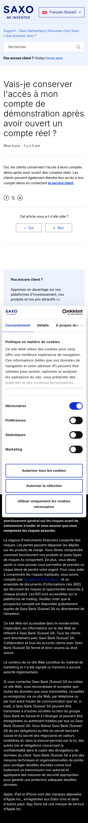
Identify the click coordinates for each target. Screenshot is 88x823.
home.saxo (54, 58)
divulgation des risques (41, 579)
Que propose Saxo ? (21, 36)
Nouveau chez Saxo (63, 31)
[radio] (29, 227)
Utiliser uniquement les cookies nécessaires (44, 504)
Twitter (13, 198)
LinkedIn (20, 198)
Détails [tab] (43, 325)
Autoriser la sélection (44, 486)
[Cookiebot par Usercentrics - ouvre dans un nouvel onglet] (63, 312)
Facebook (6, 198)
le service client (60, 183)
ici (58, 299)
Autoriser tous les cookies (44, 470)
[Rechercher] (44, 47)
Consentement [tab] (17, 325)
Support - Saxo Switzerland (24, 31)
